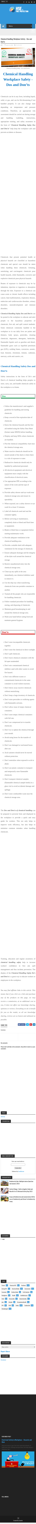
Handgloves (4, 1297)
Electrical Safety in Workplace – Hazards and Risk (17, 1442)
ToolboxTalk (27, 1307)
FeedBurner (21, 1173)
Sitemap (3, 1118)
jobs (3, 1303)
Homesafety (11, 1300)
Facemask (4, 1293)
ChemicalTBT (13, 1286)
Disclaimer (3, 1361)
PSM (10, 1307)
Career (3, 1286)
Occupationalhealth (21, 1303)
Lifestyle (10, 1303)
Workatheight (5, 1310)
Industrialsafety (22, 1300)
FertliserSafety (14, 1293)
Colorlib (21, 1522)
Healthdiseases (24, 1297)
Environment (27, 1290)
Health (13, 1297)
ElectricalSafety (15, 1290)
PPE (3, 1307)
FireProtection (26, 1293)
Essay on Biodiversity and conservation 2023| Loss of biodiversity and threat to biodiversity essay (22, 1200)
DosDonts (19, 46)
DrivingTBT (4, 1290)
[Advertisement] (18, 196)
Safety (17, 1307)
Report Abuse (5, 1352)
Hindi (3, 1240)
